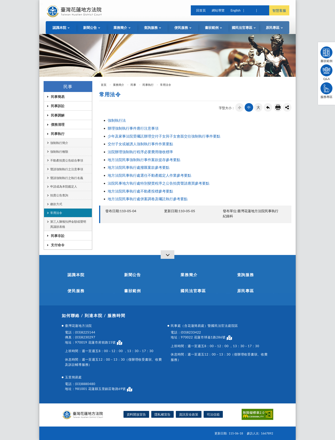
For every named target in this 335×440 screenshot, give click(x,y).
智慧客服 (279, 10)
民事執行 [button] (58, 134)
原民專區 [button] (272, 27)
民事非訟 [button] (58, 236)
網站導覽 (218, 10)
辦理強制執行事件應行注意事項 (133, 128)
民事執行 (148, 84)
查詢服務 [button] (151, 27)
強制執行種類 (59, 151)
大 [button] (258, 107)
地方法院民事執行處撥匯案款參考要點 (138, 167)
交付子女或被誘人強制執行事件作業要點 (140, 144)
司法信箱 (213, 414)
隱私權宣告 (162, 414)
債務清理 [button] (58, 124)
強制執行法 (117, 120)
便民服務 (76, 290)
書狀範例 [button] (212, 27)
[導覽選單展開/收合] (167, 254)
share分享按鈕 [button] (287, 107)
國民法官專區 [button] (242, 27)
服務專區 (326, 90)
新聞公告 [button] (90, 27)
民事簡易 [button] (58, 97)
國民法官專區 (193, 290)
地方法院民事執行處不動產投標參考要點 (140, 191)
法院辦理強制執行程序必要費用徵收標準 (140, 152)
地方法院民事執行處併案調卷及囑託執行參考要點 (148, 199)
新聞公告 (132, 274)
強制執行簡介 (59, 143)
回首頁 (201, 10)
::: (41, 3)
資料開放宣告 (136, 414)
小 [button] (239, 107)
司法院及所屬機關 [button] (262, 10)
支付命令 (58, 245)
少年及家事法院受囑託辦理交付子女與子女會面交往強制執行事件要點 (164, 136)
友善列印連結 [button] (278, 107)
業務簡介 (118, 84)
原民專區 (245, 290)
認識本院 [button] (59, 27)
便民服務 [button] (181, 27)
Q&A (326, 72)
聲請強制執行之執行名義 (66, 178)
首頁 (103, 84)
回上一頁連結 (268, 107)
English (236, 10)
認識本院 (76, 274)
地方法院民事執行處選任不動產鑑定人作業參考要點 (150, 175)
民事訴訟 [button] (58, 106)
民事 (133, 84)
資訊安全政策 (188, 414)
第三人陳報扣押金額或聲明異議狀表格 (68, 224)
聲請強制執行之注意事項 (66, 169)
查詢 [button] (250, 10)
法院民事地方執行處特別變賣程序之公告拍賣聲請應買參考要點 (158, 183)
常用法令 (56, 213)
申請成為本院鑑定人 (63, 186)
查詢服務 (245, 274)
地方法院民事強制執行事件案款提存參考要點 (144, 159)
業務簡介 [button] (120, 27)
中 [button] (249, 107)
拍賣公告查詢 (59, 195)
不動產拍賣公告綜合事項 (66, 160)
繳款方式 (56, 204)
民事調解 (58, 115)
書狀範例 (326, 54)
